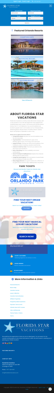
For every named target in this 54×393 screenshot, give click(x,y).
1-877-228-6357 (37, 1)
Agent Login (17, 1)
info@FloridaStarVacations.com (10, 373)
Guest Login (26, 1)
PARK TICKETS (27, 166)
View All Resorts (27, 100)
